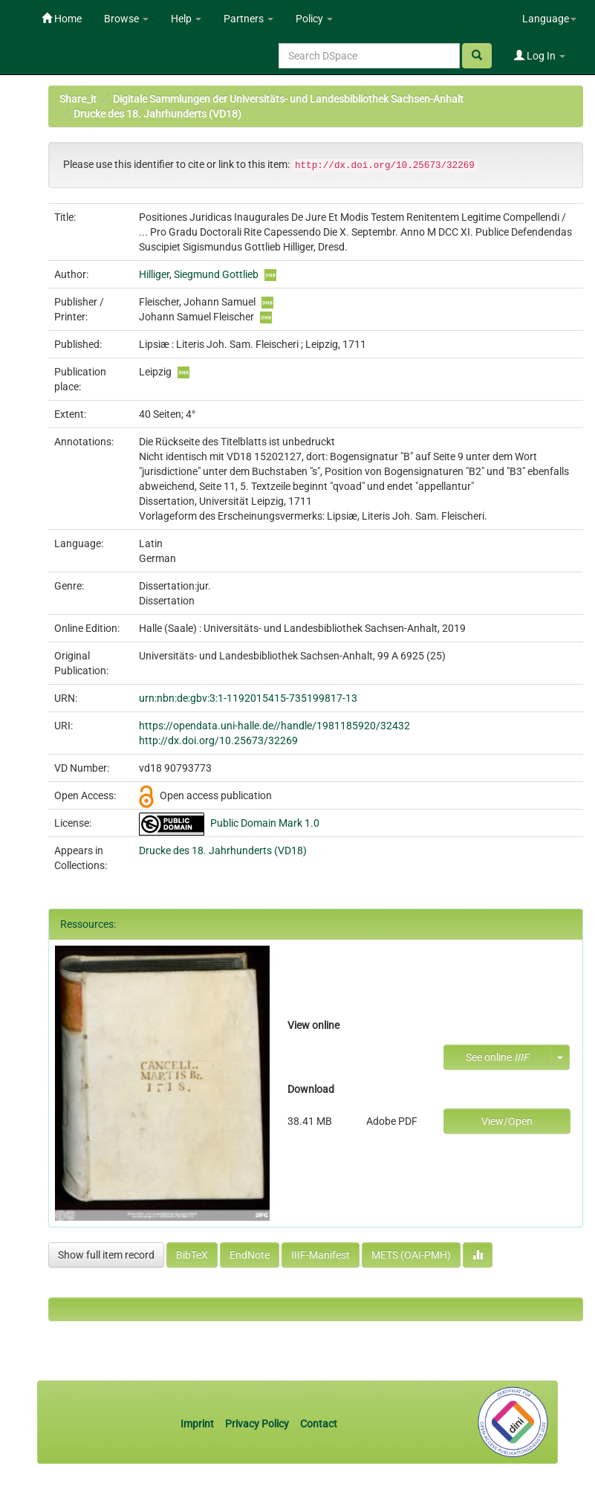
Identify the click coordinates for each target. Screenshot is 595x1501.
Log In (539, 56)
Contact (318, 1424)
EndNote (250, 1255)
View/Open (507, 1121)
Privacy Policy (257, 1424)
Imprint (198, 1424)
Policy (314, 19)
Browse (126, 19)
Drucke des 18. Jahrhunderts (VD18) (157, 114)
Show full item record (106, 1255)
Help (186, 19)
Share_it (78, 99)
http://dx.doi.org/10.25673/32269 (218, 740)
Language (549, 19)
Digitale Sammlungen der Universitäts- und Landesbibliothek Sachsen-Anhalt (288, 99)
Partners (248, 19)
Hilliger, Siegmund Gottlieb (199, 274)
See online (497, 1057)
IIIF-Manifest (320, 1255)
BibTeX (192, 1255)
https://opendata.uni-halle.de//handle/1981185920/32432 (274, 726)
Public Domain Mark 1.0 (264, 823)
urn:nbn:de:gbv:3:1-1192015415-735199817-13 (248, 698)
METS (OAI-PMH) (411, 1255)
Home (62, 19)
